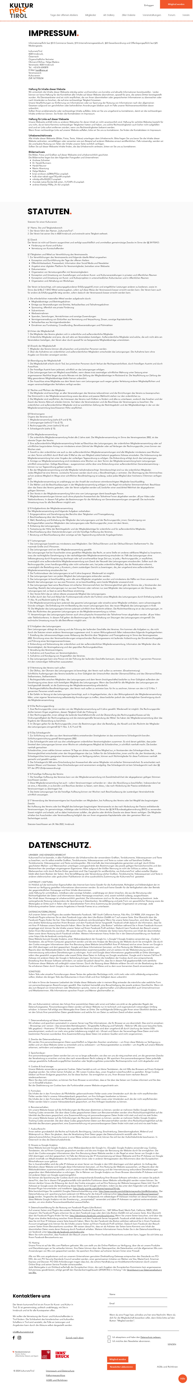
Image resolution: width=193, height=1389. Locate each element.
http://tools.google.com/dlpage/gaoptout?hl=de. (96, 1188)
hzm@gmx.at (42, 70)
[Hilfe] (182, 1378)
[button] (117, 1359)
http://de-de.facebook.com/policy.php (66, 1231)
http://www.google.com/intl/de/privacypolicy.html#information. (128, 1191)
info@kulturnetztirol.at (23, 1332)
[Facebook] (13, 1337)
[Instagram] (19, 1337)
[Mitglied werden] (176, 4)
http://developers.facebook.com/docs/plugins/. (92, 1215)
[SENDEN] (170, 1344)
